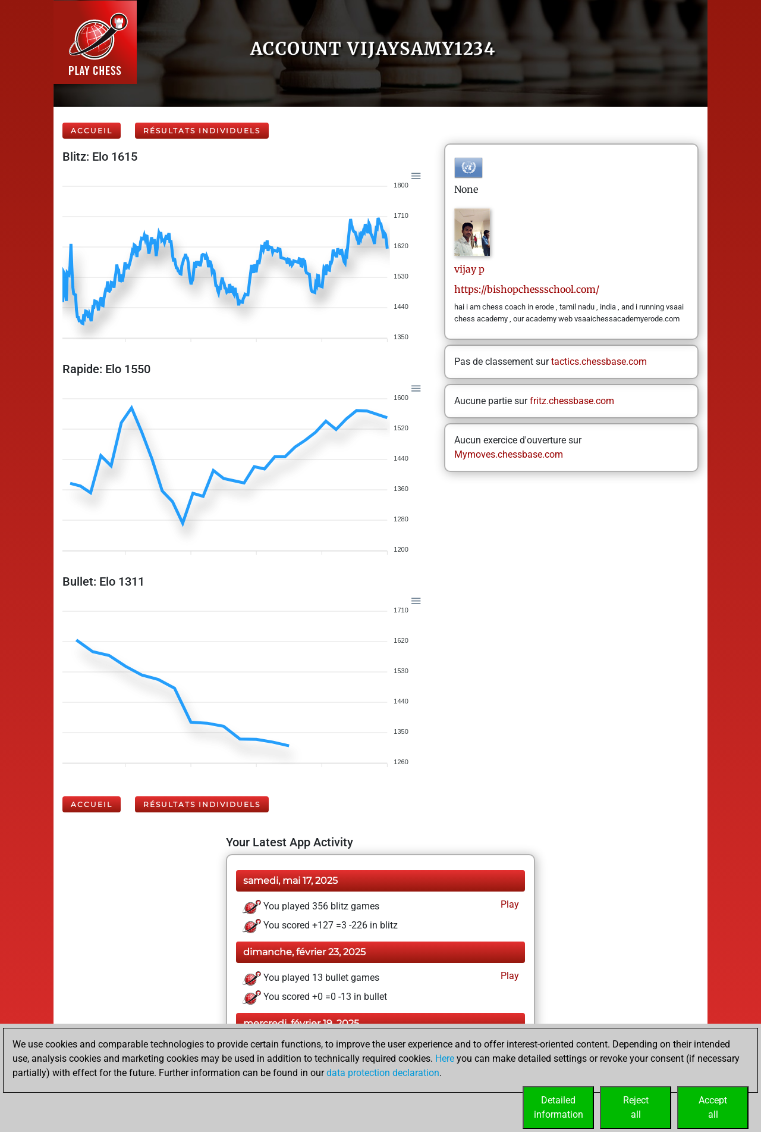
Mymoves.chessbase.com (508, 454)
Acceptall (713, 1107)
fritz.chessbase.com (572, 400)
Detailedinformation (558, 1107)
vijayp (469, 269)
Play (508, 904)
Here (444, 1058)
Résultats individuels (201, 130)
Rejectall (636, 1107)
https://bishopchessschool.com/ (526, 289)
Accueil (91, 130)
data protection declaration (382, 1072)
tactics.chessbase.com (599, 361)
